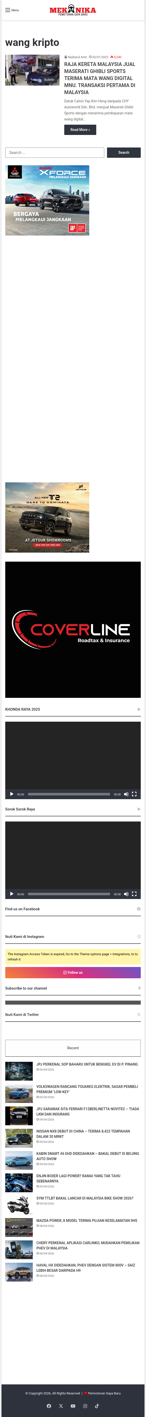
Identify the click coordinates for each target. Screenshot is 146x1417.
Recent (73, 1048)
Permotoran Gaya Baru (104, 1393)
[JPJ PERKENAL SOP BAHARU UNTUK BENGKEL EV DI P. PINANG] (19, 1071)
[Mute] (126, 794)
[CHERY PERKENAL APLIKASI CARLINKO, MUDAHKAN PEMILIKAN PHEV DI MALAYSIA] (19, 1249)
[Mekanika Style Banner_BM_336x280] (47, 234)
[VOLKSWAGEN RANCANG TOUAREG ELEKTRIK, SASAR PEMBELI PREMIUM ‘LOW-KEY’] (19, 1093)
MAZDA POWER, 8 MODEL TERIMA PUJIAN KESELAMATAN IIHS (86, 1221)
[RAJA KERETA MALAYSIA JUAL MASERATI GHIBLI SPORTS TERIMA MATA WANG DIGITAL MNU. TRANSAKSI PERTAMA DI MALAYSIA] (32, 70)
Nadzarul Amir (77, 57)
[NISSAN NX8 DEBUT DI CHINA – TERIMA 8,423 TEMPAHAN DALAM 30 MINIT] (19, 1138)
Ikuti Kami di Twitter (22, 1014)
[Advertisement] (73, 1342)
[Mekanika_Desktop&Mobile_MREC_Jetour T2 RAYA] (47, 551)
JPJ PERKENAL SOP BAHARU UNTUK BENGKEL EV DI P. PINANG (87, 1064)
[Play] (11, 794)
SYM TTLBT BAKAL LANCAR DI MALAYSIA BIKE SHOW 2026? (85, 1198)
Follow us (72, 973)
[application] (73, 760)
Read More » (80, 130)
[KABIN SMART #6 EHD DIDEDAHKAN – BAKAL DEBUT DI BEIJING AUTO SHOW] (19, 1160)
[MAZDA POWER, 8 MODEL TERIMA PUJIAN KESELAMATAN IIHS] (19, 1227)
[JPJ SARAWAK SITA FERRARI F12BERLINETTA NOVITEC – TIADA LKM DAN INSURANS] (19, 1115)
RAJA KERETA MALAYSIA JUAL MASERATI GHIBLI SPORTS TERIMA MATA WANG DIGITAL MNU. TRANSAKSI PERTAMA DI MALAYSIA (99, 78)
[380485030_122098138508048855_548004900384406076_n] (73, 697)
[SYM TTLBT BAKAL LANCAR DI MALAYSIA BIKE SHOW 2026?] (19, 1205)
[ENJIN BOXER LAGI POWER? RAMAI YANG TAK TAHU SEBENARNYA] (19, 1182)
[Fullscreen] (134, 794)
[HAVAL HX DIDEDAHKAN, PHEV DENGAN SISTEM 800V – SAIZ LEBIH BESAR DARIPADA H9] (19, 1272)
